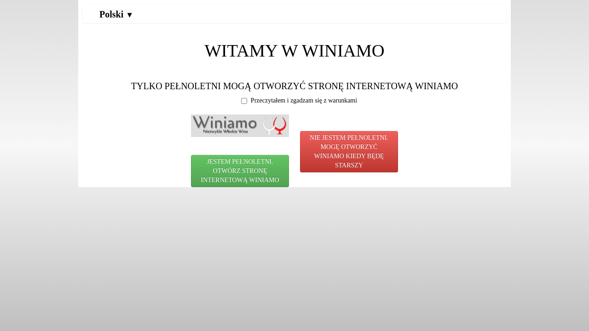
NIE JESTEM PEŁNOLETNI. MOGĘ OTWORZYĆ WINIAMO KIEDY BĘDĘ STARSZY (349, 151)
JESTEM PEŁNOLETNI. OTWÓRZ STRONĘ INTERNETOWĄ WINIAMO (240, 170)
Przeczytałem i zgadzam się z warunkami (299, 100)
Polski (116, 14)
